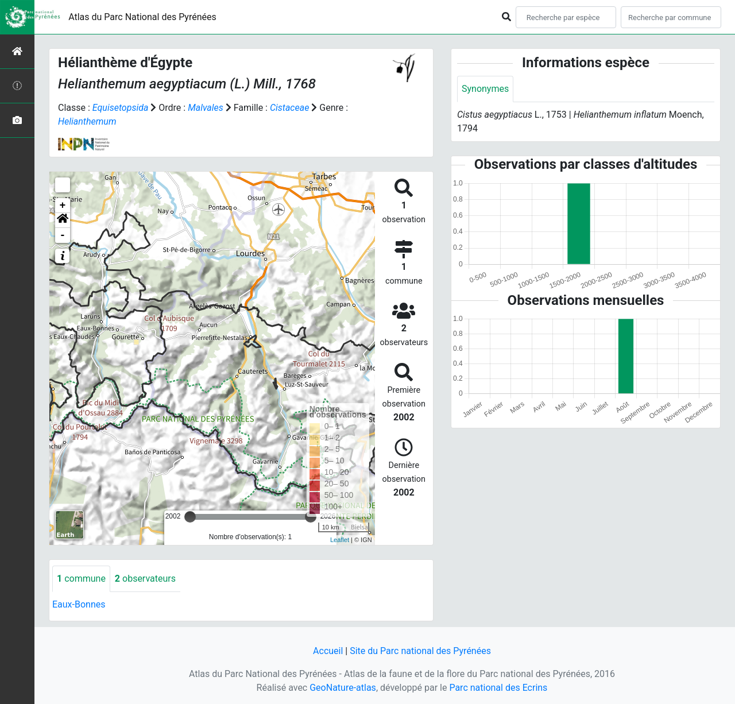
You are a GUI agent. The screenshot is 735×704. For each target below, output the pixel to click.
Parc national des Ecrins (498, 687)
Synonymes (485, 88)
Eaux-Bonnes (78, 604)
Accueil (328, 650)
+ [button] (63, 205)
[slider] (190, 517)
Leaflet (339, 539)
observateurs (145, 578)
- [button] (63, 235)
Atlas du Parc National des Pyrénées (142, 16)
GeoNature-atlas (343, 687)
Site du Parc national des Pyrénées (420, 650)
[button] (62, 220)
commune (81, 578)
